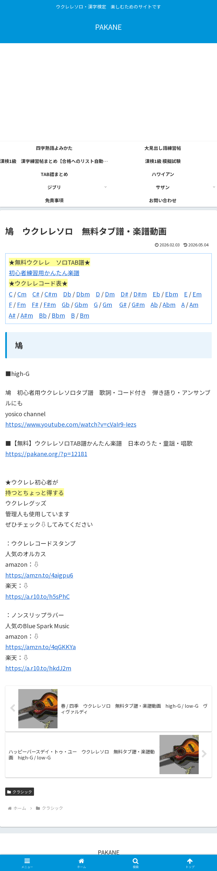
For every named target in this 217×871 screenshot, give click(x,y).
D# (124, 294)
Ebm (171, 294)
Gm (107, 304)
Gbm (81, 304)
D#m (140, 294)
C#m (50, 294)
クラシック (19, 791)
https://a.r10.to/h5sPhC (37, 596)
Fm (21, 304)
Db (67, 294)
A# (12, 315)
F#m (49, 304)
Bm (84, 315)
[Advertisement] (108, 92)
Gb (66, 304)
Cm (21, 294)
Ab (154, 304)
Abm (169, 304)
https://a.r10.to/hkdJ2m (38, 668)
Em (197, 294)
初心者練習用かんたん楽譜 (44, 272)
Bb (43, 315)
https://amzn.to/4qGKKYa (40, 646)
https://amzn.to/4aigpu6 (39, 575)
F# (35, 304)
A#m (27, 315)
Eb (156, 294)
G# (123, 304)
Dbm (83, 294)
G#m (138, 304)
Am (194, 304)
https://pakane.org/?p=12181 (46, 453)
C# (36, 294)
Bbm (58, 315)
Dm (110, 294)
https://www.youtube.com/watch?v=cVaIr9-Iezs (70, 424)
